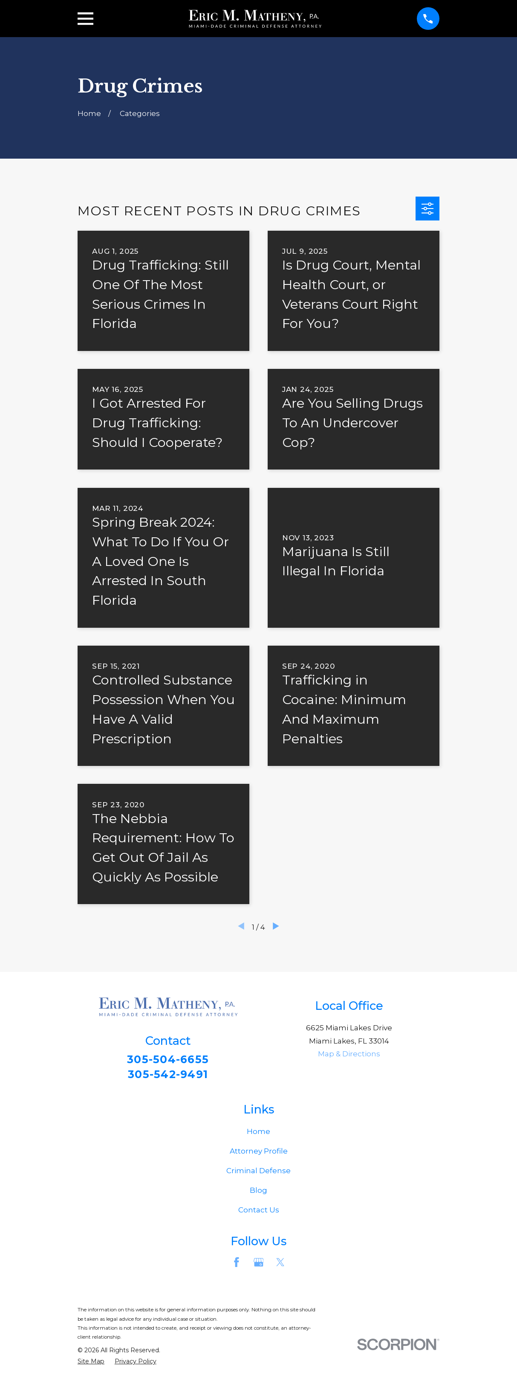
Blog (258, 1193)
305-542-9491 (168, 1075)
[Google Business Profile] (259, 1265)
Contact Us (258, 1213)
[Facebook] (236, 1265)
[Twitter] (280, 1265)
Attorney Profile (259, 1154)
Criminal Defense (258, 1174)
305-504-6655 (168, 1060)
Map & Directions (349, 1054)
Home (258, 1135)
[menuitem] (91, 1364)
